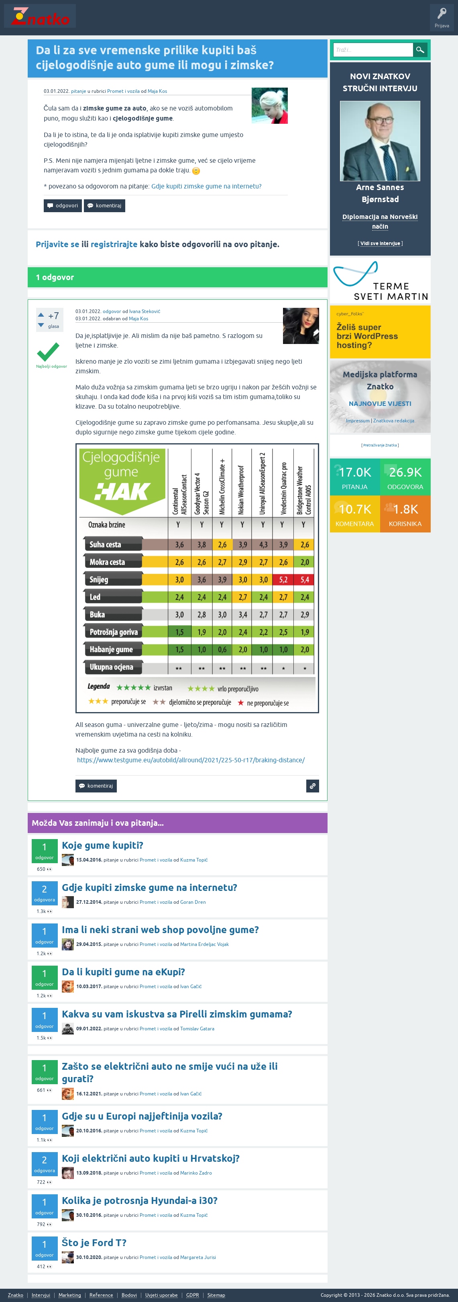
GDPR (192, 1295)
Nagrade (283, 21)
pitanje (78, 91)
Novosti (90, 21)
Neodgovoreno (123, 21)
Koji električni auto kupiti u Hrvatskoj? (151, 1158)
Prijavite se (57, 244)
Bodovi (129, 1295)
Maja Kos (157, 91)
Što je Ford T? (94, 1243)
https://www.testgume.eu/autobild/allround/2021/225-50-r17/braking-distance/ (191, 760)
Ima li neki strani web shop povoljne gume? (160, 930)
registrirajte (114, 244)
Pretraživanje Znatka (380, 445)
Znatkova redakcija (393, 421)
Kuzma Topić (194, 860)
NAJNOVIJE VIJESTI (380, 403)
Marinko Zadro (196, 1173)
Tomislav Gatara (197, 1029)
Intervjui (41, 1295)
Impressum (358, 421)
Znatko (15, 1295)
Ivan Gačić (191, 986)
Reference (101, 1295)
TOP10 (258, 21)
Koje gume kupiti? (102, 845)
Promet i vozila (123, 91)
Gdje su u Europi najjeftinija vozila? (142, 1116)
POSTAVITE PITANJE (198, 21)
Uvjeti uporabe (161, 1295)
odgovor (112, 311)
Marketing (70, 1295)
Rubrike (157, 21)
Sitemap (216, 1295)
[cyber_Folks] (380, 300)
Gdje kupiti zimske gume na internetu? (206, 186)
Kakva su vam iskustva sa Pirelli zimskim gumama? (177, 1014)
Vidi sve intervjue (380, 243)
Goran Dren (193, 902)
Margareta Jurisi (198, 1257)
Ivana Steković (144, 311)
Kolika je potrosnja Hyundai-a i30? (140, 1200)
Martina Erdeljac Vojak (204, 944)
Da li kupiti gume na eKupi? (123, 972)
